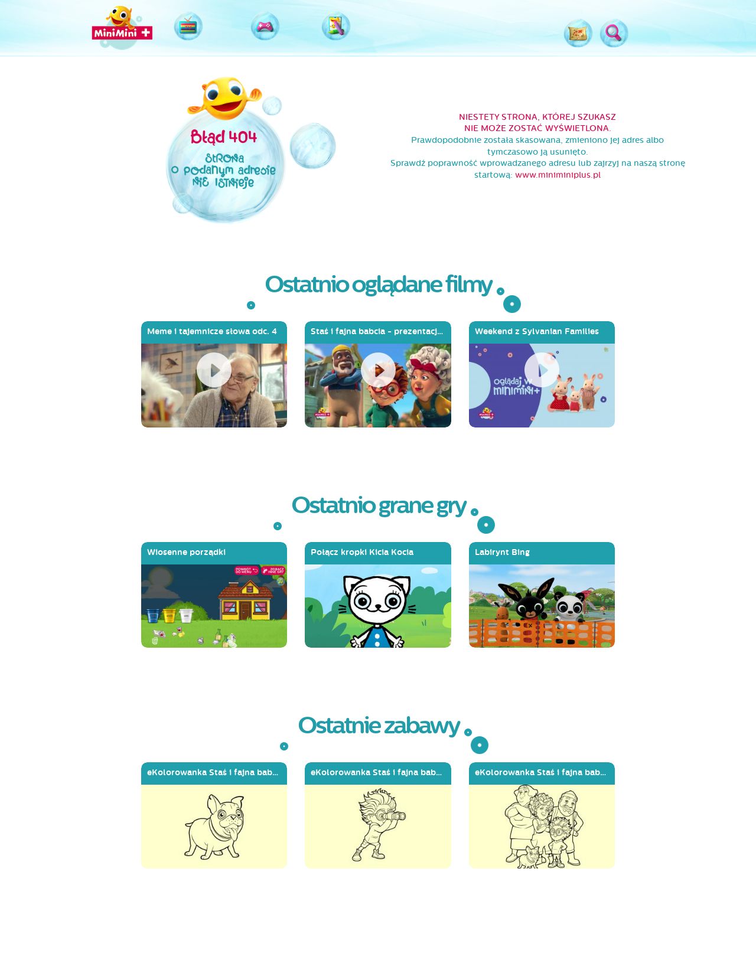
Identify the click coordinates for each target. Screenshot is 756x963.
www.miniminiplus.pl (558, 175)
